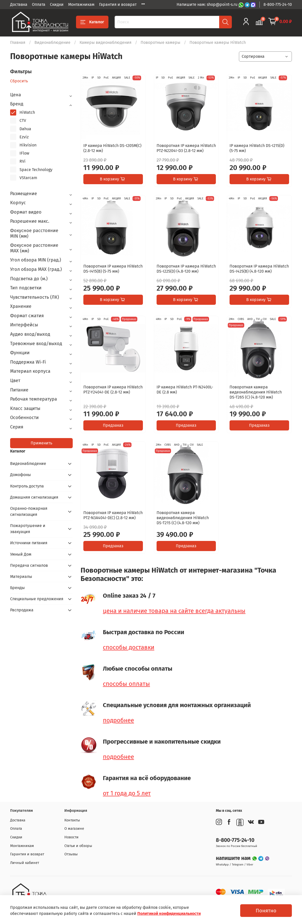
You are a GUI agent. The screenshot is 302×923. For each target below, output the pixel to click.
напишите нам (234, 858)
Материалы (21, 576)
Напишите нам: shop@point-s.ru (207, 4)
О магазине (74, 828)
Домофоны (20, 474)
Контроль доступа (27, 486)
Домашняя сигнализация (34, 497)
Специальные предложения (36, 598)
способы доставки (128, 647)
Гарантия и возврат (118, 4)
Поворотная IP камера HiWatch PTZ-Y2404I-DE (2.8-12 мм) (113, 389)
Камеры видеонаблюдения (105, 42)
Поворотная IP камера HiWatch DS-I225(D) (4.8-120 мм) (186, 269)
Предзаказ (113, 425)
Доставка (18, 4)
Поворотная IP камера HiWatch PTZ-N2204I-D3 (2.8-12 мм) (186, 148)
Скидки (57, 4)
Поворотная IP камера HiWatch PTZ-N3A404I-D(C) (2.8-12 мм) (113, 515)
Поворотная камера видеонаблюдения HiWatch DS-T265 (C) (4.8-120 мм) (256, 392)
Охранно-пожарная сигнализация (28, 511)
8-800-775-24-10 (277, 4)
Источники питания (28, 542)
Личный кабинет (24, 863)
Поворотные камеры (160, 42)
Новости (71, 837)
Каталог (92, 22)
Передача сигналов (29, 565)
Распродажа (21, 610)
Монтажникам (81, 4)
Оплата (38, 4)
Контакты (72, 820)
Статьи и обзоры (78, 846)
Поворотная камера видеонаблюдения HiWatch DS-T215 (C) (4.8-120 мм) (183, 517)
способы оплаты (126, 683)
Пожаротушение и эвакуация (27, 528)
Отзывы (71, 854)
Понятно (266, 911)
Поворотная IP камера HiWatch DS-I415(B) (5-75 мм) (113, 269)
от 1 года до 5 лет (127, 793)
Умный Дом (20, 554)
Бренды (17, 587)
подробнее (118, 720)
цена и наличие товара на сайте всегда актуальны (174, 610)
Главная (17, 42)
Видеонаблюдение (52, 42)
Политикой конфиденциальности (169, 913)
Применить (41, 443)
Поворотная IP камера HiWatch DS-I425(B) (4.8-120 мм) (259, 269)
